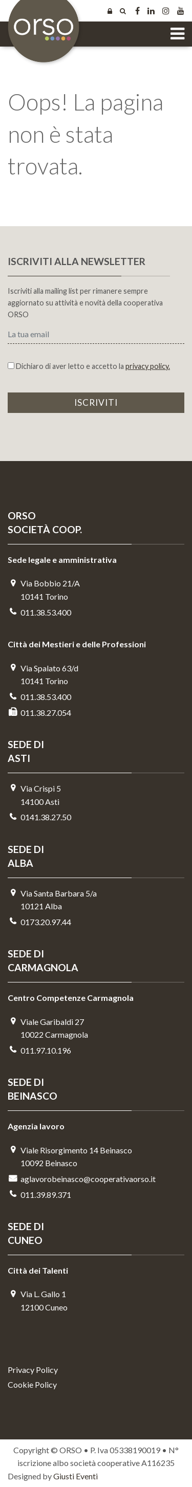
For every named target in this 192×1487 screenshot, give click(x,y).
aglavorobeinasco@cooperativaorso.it (82, 1179)
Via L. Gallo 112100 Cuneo (38, 1300)
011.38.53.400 (39, 612)
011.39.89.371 (39, 1194)
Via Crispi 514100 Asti (34, 794)
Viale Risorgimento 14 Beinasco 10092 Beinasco (70, 1156)
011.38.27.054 (39, 712)
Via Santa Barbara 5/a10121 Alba (52, 899)
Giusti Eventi (75, 1476)
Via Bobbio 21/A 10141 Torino (44, 589)
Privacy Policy (33, 1369)
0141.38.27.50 (39, 817)
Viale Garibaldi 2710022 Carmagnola (48, 1028)
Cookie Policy (32, 1384)
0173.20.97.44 (39, 922)
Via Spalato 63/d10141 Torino (43, 674)
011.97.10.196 (39, 1050)
